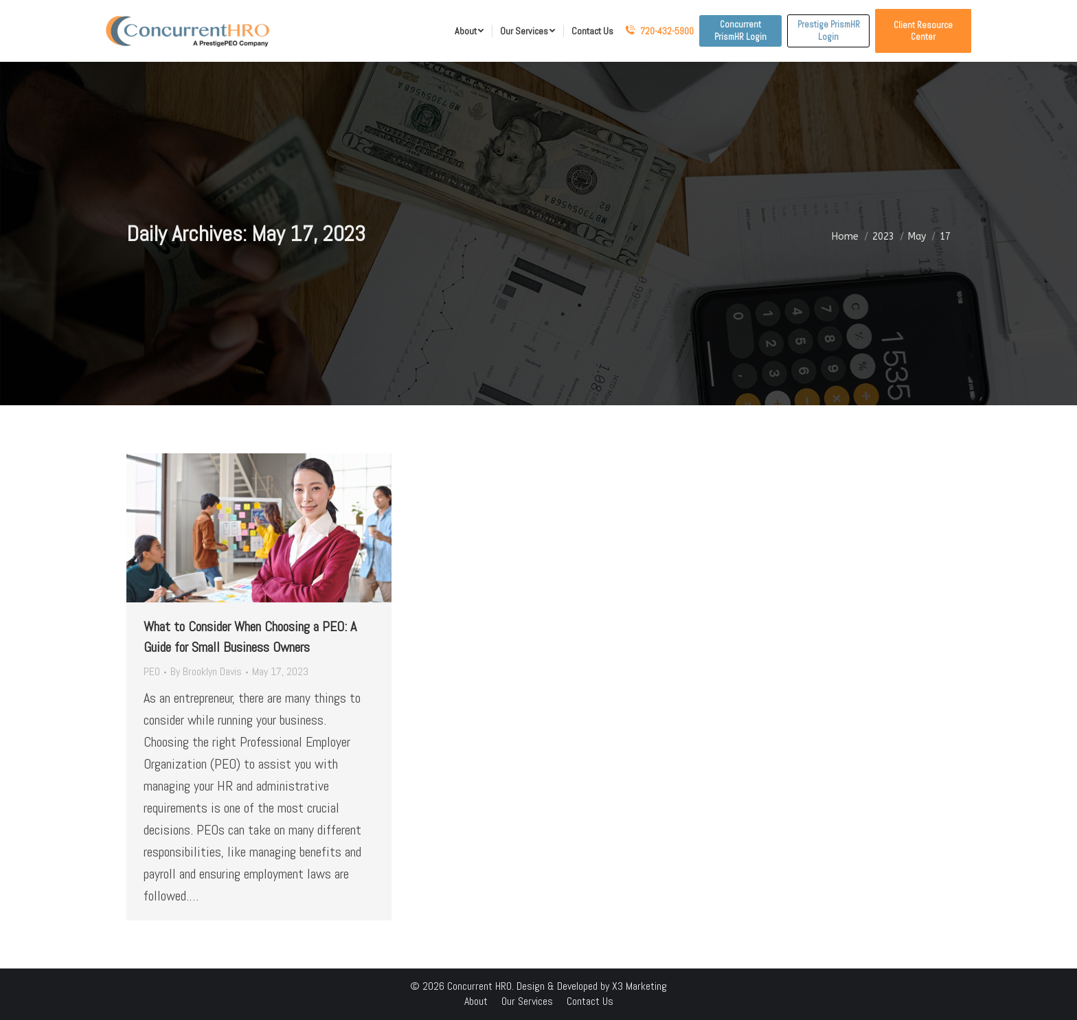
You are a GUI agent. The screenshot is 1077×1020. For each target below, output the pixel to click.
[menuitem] (469, 31)
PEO (152, 671)
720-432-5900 (659, 31)
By (206, 671)
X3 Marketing (639, 986)
